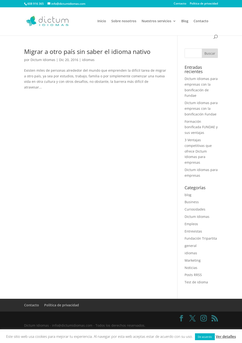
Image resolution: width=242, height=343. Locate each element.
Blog (184, 21)
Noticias (191, 267)
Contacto (180, 3)
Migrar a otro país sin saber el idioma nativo (87, 51)
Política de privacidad (204, 3)
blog (188, 195)
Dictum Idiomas (42, 59)
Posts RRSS (193, 275)
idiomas (88, 59)
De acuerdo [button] (205, 337)
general (191, 245)
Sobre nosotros (123, 21)
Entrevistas (193, 231)
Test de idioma (196, 282)
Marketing (193, 260)
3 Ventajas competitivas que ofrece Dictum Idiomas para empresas (198, 151)
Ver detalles (226, 336)
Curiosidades (195, 209)
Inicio (101, 21)
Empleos (191, 224)
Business (192, 202)
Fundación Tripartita (201, 238)
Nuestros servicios (156, 21)
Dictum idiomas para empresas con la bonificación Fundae (201, 108)
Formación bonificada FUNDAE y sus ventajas (201, 127)
